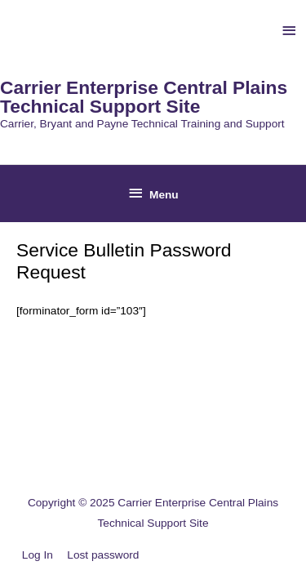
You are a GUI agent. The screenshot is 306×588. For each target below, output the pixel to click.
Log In (37, 555)
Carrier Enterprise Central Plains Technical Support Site (143, 97)
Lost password (103, 555)
